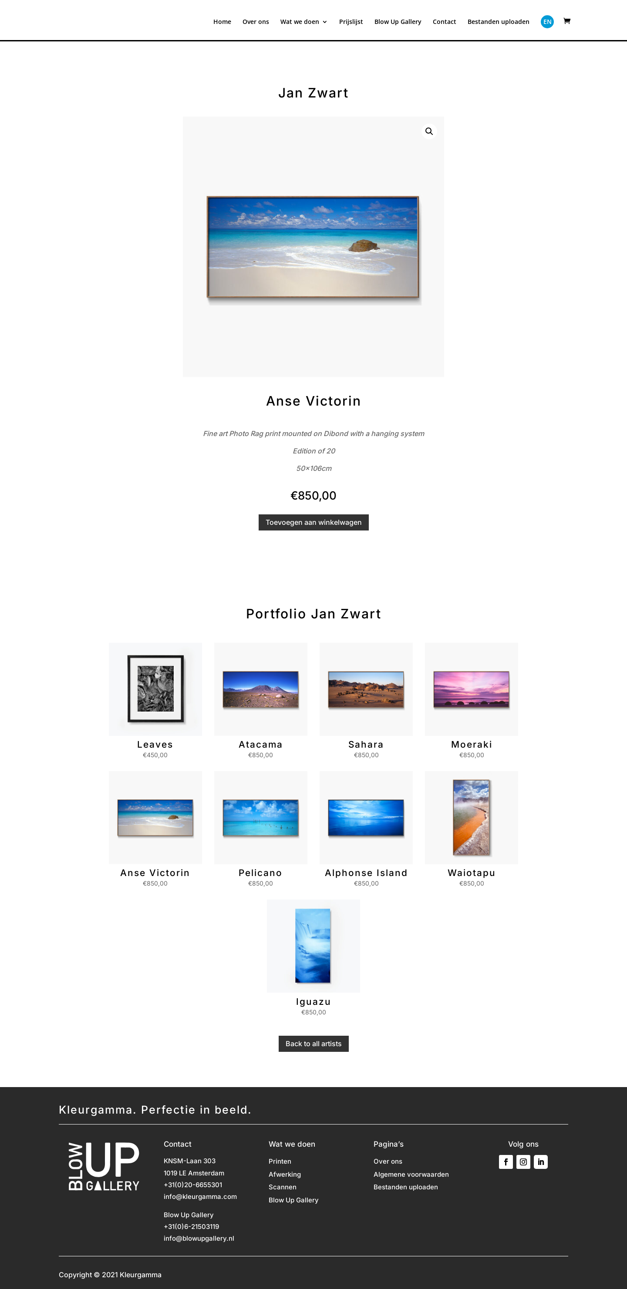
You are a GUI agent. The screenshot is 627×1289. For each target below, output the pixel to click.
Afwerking (285, 1175)
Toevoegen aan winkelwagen (314, 522)
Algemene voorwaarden (411, 1175)
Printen (280, 1161)
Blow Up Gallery (397, 22)
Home (222, 22)
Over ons (256, 22)
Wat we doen (299, 22)
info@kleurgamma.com (200, 1196)
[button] (429, 131)
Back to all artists (314, 1043)
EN (547, 21)
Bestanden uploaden (498, 22)
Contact (444, 22)
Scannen (283, 1187)
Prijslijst (351, 22)
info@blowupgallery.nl (199, 1238)
